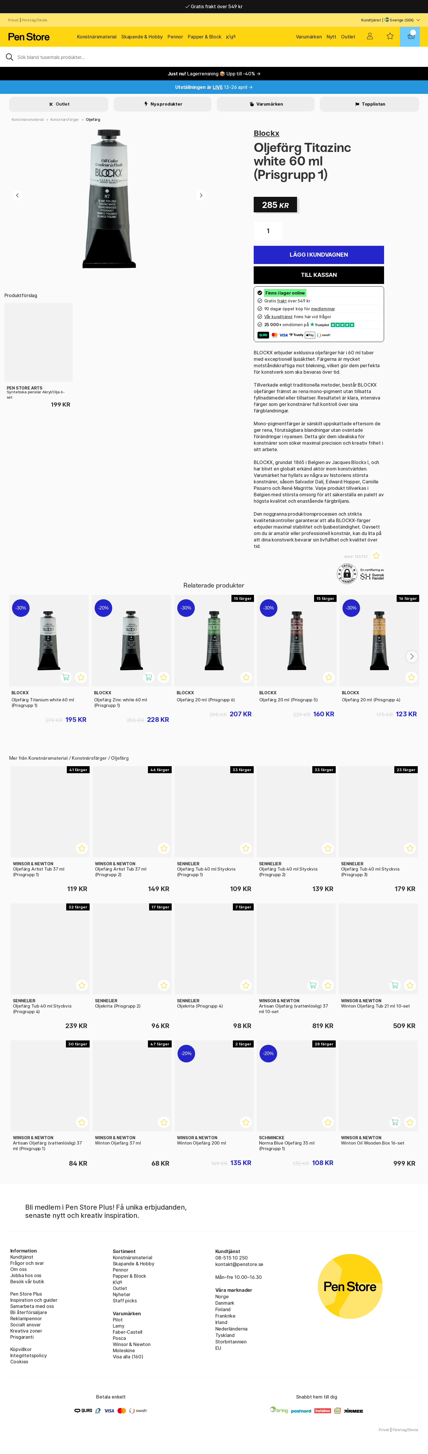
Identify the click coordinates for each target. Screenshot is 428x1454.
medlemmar (323, 308)
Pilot (118, 1320)
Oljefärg (93, 119)
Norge (222, 1296)
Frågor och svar (27, 1263)
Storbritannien (231, 1342)
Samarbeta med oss (32, 1306)
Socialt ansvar (25, 1325)
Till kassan (319, 275)
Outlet (348, 37)
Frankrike (225, 1316)
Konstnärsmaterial (97, 37)
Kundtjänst (371, 20)
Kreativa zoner (26, 1331)
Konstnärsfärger (64, 119)
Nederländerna (231, 1329)
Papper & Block (204, 37)
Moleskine (124, 1350)
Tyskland (225, 1335)
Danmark (225, 1303)
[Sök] (214, 57)
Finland (223, 1309)
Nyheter (122, 1294)
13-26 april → (214, 87)
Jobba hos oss (26, 1275)
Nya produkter (166, 104)
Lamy (119, 1326)
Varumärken (309, 37)
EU (218, 1348)
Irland (221, 1322)
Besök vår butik (27, 1281)
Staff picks (125, 1301)
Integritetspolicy (28, 1355)
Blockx (266, 133)
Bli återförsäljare (28, 1312)
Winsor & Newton (132, 1344)
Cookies (19, 1362)
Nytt (331, 37)
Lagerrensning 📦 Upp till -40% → (214, 74)
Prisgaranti (22, 1337)
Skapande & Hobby (142, 37)
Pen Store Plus (26, 1294)
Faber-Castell (128, 1332)
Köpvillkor (21, 1349)
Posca (119, 1338)
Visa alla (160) (128, 1357)
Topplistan (373, 104)
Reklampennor (26, 1318)
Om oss (18, 1269)
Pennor (175, 37)
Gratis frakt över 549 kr (213, 6)
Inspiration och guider (33, 1300)
